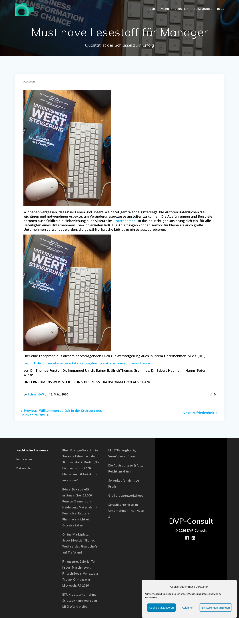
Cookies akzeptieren (161, 607)
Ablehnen (187, 607)
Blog (221, 9)
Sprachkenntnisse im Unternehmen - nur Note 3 (126, 511)
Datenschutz (25, 468)
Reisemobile (203, 9)
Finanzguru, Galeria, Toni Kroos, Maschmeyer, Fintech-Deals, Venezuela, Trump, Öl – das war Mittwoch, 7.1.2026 (80, 573)
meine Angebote (173, 9)
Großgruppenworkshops (125, 496)
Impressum (24, 459)
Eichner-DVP (36, 394)
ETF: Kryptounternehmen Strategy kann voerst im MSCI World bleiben (80, 601)
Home (151, 9)
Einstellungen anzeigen (216, 607)
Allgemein (29, 81)
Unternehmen (124, 221)
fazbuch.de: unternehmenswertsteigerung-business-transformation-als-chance (86, 363)
